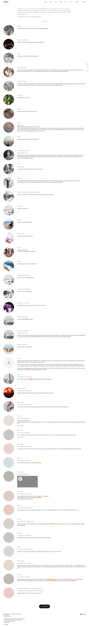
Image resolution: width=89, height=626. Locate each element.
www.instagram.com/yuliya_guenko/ (25, 507)
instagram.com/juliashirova (23, 418)
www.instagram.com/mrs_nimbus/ (24, 493)
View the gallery (20, 425)
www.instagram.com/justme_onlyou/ (25, 549)
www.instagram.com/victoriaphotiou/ (25, 404)
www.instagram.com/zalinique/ (23, 576)
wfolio (7, 624)
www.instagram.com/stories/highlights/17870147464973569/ (30, 590)
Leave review (45, 21)
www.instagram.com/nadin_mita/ (24, 390)
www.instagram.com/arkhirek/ (23, 432)
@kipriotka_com (39, 593)
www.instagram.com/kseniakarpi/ (24, 535)
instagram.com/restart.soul (23, 474)
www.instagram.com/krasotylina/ (24, 460)
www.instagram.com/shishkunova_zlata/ (25, 521)
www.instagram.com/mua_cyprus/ (24, 376)
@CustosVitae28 (20, 166)
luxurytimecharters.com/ (22, 152)
